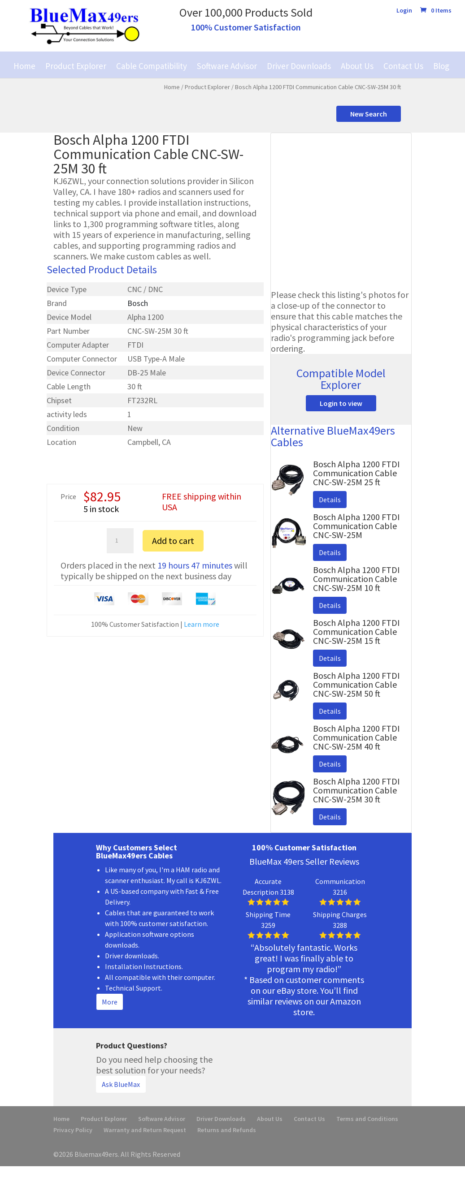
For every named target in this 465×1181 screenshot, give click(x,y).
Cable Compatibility (151, 65)
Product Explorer (75, 65)
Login (404, 10)
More (109, 1001)
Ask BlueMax (121, 1084)
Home (24, 65)
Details (330, 499)
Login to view (341, 403)
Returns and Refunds (226, 1130)
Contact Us (403, 65)
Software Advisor (227, 65)
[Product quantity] (120, 540)
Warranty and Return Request (145, 1130)
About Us (357, 65)
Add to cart (173, 540)
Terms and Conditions (367, 1119)
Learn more (201, 624)
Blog (441, 65)
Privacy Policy (72, 1130)
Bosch (137, 303)
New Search (368, 113)
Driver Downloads (299, 65)
